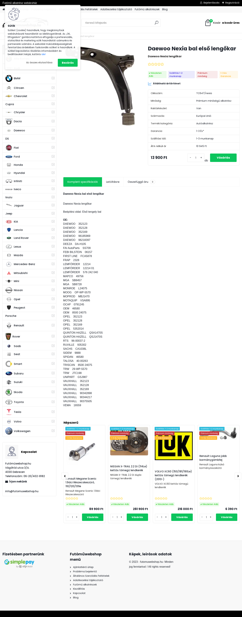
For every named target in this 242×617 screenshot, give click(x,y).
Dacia (13, 121)
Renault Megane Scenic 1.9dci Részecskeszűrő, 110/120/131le (81, 482)
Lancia (14, 230)
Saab (13, 346)
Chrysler (15, 112)
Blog (165, 9)
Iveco (13, 189)
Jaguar (14, 205)
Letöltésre (112, 182)
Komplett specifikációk (82, 182)
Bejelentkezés (211, 2)
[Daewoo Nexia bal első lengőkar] (100, 85)
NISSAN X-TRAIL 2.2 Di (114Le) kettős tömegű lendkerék (128, 468)
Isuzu (8, 197)
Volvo (13, 422)
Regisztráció (232, 2)
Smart (13, 363)
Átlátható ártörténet (164, 84)
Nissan (14, 290)
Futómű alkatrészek (147, 9)
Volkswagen (17, 431)
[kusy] (196, 158)
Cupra (9, 104)
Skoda (13, 392)
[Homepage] (4, 9)
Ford (12, 157)
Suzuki (13, 382)
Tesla (13, 412)
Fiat (12, 148)
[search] (156, 24)
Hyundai (15, 173)
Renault (14, 325)
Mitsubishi (16, 273)
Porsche (10, 316)
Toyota (14, 402)
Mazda (14, 255)
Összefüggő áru (141, 182)
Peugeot (15, 307)
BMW (13, 78)
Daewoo (15, 130)
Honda (14, 165)
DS (7, 139)
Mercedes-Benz (20, 264)
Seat (12, 354)
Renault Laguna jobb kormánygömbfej (213, 458)
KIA (11, 222)
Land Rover (17, 238)
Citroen (14, 88)
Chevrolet (16, 96)
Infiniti (13, 181)
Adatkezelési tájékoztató (116, 9)
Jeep (8, 214)
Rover (12, 336)
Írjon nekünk (18, 481)
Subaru (14, 373)
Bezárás (68, 63)
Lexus (13, 246)
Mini (12, 281)
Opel (12, 299)
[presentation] (65, 476)
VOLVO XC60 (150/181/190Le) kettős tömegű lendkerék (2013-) (173, 475)
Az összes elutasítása (39, 62)
